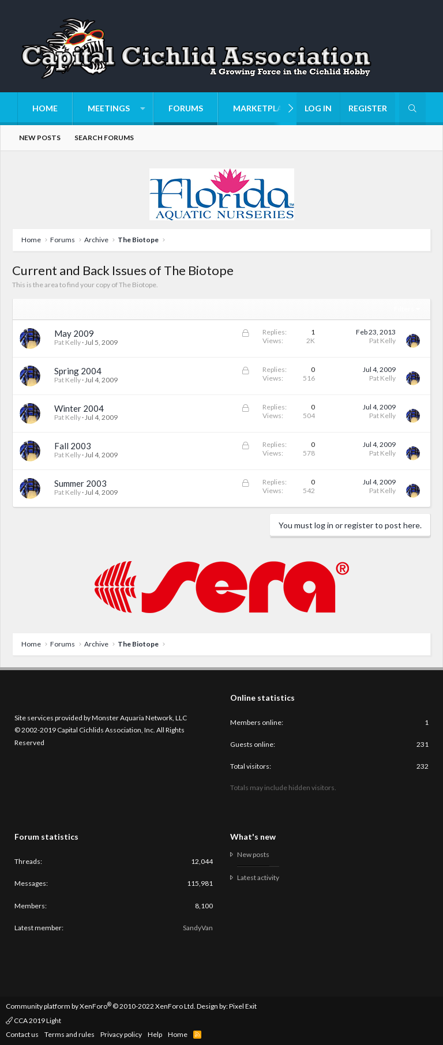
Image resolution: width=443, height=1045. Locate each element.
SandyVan (198, 927)
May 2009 (74, 333)
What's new (253, 836)
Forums (185, 108)
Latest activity (258, 877)
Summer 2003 (80, 483)
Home (45, 108)
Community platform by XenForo (101, 1006)
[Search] (412, 108)
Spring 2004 (78, 371)
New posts (40, 137)
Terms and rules (69, 1034)
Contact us (22, 1034)
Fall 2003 (72, 446)
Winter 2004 (79, 408)
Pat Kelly (67, 342)
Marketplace (263, 108)
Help (155, 1034)
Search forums (104, 137)
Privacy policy (121, 1034)
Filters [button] (404, 309)
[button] (113, 108)
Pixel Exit (243, 1006)
